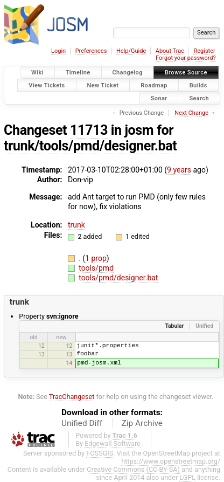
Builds (198, 84)
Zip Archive (142, 423)
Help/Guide (131, 50)
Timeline (78, 72)
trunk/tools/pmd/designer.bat (90, 146)
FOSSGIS (99, 453)
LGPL (187, 477)
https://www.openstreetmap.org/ (170, 461)
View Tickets (47, 84)
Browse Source (186, 72)
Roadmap (154, 84)
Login (58, 50)
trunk (76, 225)
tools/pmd (96, 268)
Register (204, 50)
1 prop (96, 258)
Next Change (191, 112)
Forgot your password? (186, 57)
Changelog (128, 72)
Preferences (91, 50)
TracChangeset (72, 397)
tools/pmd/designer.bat (118, 277)
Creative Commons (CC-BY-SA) (133, 469)
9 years (179, 170)
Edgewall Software (113, 443)
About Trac (170, 50)
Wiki (37, 72)
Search (199, 97)
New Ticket (103, 84)
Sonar (159, 97)
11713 (89, 130)
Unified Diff (81, 423)
